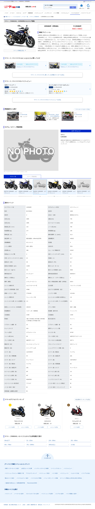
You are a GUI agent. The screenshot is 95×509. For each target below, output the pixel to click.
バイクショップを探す (47, 493)
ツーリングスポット (56, 468)
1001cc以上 (52, 444)
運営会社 (40, 504)
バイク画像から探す (71, 493)
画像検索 (30, 13)
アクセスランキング (31, 473)
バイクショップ (38, 13)
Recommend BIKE (32, 483)
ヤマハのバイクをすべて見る (82, 109)
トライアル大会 (85, 473)
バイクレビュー (65, 13)
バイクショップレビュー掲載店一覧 (14, 473)
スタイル (18, 13)
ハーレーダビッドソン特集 (51, 478)
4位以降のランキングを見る (83, 399)
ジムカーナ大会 (75, 473)
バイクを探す (11, 427)
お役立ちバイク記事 (26, 468)
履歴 (88, 8)
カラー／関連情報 (32, 176)
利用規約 (6, 504)
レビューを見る (25, 427)
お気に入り (81, 8)
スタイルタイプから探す (32, 493)
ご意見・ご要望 (26, 504)
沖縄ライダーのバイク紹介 (12, 468)
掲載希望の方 (34, 504)
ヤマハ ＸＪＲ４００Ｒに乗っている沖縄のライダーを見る (47, 75)
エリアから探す (59, 493)
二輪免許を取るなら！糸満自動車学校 (15, 483)
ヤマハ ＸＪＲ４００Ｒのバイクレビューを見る (47, 99)
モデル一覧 (13, 176)
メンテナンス (48, 13)
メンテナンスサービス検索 (41, 468)
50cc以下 (7, 440)
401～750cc (7, 444)
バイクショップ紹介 (44, 473)
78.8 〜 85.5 (77, 28)
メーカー (12, 13)
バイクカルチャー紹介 (22, 478)
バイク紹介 (55, 473)
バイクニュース (64, 473)
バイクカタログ (75, 13)
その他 (73, 444)
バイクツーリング (85, 13)
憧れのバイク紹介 (9, 478)
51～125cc (30, 440)
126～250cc (52, 440)
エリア (24, 13)
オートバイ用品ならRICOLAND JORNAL (71, 478)
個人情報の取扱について (15, 504)
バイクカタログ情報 (36, 478)
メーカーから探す (19, 493)
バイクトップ (8, 493)
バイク (6, 13)
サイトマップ (87, 1)
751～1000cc (30, 444)
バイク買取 (56, 13)
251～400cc (74, 440)
